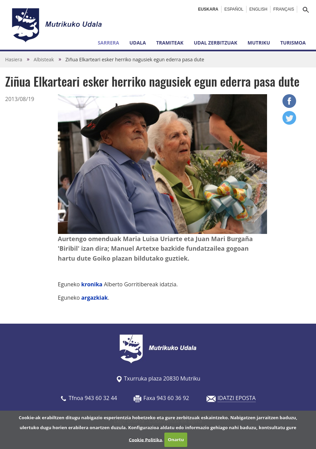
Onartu (176, 439)
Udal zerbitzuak (215, 42)
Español (233, 9)
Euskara (208, 9)
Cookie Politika (145, 439)
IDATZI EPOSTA (236, 398)
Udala (137, 42)
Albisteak (44, 59)
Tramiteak (170, 42)
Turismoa (293, 42)
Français (283, 9)
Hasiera (13, 59)
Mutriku (259, 42)
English (258, 9)
